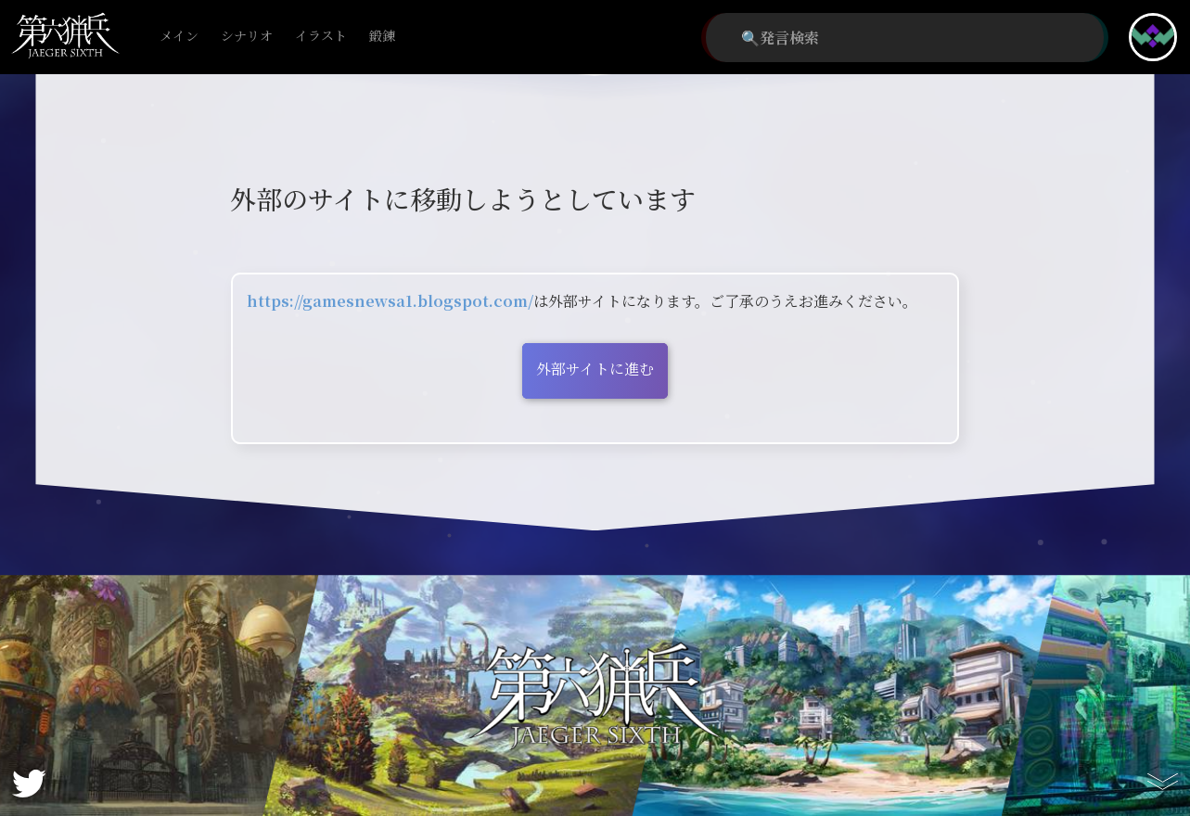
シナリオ (247, 37)
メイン (179, 37)
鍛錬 (382, 37)
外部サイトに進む (595, 368)
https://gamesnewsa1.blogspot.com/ (390, 301)
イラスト (321, 37)
